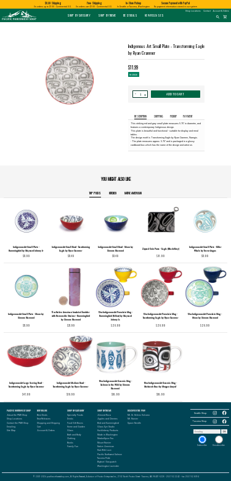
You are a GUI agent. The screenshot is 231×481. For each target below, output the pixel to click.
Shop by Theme (107, 15)
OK (224, 432)
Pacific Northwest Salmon (109, 454)
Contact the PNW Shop (17, 423)
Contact (207, 11)
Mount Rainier (104, 443)
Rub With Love (104, 450)
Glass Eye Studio (106, 427)
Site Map (11, 430)
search (218, 17)
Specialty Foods (75, 415)
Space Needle (134, 423)
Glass (70, 430)
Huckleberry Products (107, 430)
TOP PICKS (95, 193)
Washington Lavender (108, 466)
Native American (133, 193)
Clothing (71, 438)
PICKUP (173, 116)
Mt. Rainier (133, 419)
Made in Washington (107, 435)
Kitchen (112, 193)
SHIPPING (158, 116)
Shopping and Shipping (48, 423)
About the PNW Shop (17, 415)
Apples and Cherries (107, 419)
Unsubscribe (219, 441)
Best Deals (130, 15)
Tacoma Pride (103, 458)
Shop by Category (79, 15)
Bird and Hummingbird (108, 423)
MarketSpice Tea (105, 438)
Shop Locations (193, 11)
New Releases (154, 15)
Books (70, 443)
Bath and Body (74, 435)
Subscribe (202, 441)
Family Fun (72, 446)
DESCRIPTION (140, 116)
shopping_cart (225, 17)
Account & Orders (221, 11)
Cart (39, 427)
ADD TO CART (175, 94)
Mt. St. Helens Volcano (139, 415)
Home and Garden (76, 427)
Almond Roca (104, 415)
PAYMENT (187, 116)
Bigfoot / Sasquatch (106, 462)
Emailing (11, 427)
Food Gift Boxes (75, 423)
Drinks (70, 419)
